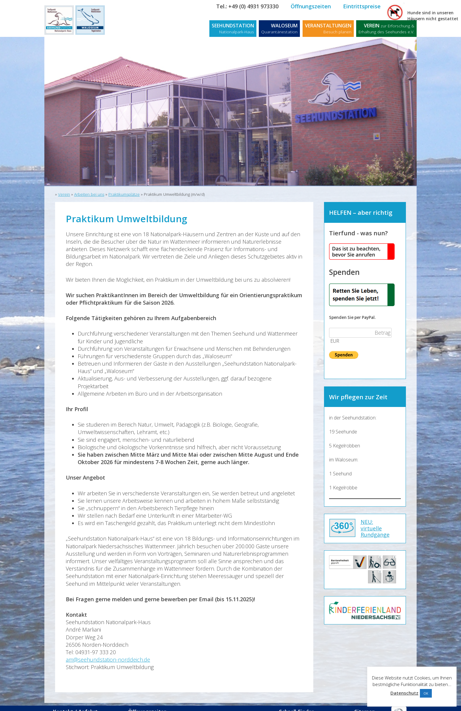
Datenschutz (404, 693)
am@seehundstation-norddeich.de (108, 659)
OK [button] (425, 693)
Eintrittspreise (362, 6)
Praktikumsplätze (124, 194)
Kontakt (403, 6)
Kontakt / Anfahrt (79, 704)
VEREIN (386, 28)
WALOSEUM (279, 28)
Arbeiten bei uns (89, 194)
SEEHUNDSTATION (233, 28)
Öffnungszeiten (311, 6)
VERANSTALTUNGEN (328, 28)
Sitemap (365, 704)
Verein (64, 194)
